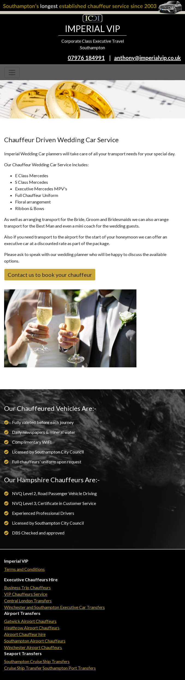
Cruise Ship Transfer (23, 667)
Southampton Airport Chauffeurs (34, 640)
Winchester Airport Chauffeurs (33, 647)
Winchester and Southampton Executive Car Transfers (54, 607)
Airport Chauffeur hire (25, 634)
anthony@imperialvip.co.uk (147, 57)
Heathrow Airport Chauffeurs (31, 627)
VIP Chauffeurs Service (25, 594)
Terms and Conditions (24, 569)
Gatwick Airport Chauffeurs (30, 621)
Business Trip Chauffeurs (27, 587)
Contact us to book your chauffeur (50, 274)
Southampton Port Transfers (69, 667)
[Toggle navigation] (12, 72)
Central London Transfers (28, 600)
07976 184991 (86, 57)
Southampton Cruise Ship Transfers (37, 661)
